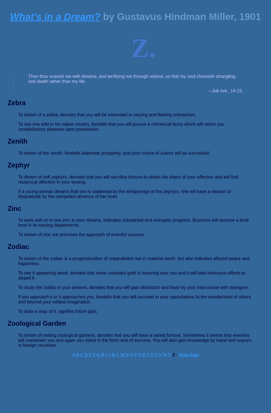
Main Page (189, 354)
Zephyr (18, 165)
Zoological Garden (36, 323)
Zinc (14, 208)
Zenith (17, 141)
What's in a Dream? (55, 16)
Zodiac (18, 246)
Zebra (16, 103)
